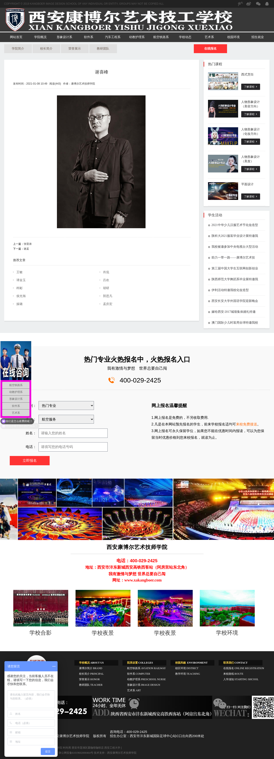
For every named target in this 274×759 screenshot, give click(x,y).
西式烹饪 (247, 74)
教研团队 (103, 48)
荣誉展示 (74, 48)
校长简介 (46, 48)
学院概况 (40, 37)
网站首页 (16, 37)
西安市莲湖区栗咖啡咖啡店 (88, 747)
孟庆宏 (107, 304)
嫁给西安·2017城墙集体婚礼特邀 (232, 311)
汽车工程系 (112, 37)
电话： (31, 447)
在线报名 (210, 48)
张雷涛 (28, 243)
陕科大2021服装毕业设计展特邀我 (233, 236)
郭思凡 (107, 296)
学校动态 (185, 37)
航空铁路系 (161, 37)
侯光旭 (21, 296)
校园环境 (233, 37)
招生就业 (257, 37)
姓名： (31, 433)
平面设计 (247, 184)
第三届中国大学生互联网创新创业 (233, 268)
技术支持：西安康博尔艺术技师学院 (115, 752)
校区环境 (186, 668)
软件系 (88, 37)
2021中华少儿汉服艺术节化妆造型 (233, 225)
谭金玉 (21, 280)
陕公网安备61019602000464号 (76, 752)
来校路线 (233, 673)
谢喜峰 (101, 72)
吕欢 (106, 280)
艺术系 (209, 37)
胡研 (106, 288)
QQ (266, 4)
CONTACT (235, 662)
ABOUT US (91, 662)
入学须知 (241, 679)
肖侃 (106, 272)
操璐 (19, 304)
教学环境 (187, 673)
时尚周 (67, 747)
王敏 (19, 272)
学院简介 (18, 48)
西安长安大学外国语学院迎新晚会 (233, 301)
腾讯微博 (240, 6)
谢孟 (26, 248)
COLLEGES (140, 662)
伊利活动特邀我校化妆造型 (228, 290)
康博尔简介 (90, 668)
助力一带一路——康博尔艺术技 (231, 257)
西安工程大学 (112, 747)
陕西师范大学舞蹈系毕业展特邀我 (233, 279)
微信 (258, 6)
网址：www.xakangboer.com (136, 580)
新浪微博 (249, 6)
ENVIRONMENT (191, 662)
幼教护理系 (137, 37)
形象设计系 (64, 37)
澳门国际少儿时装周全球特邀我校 (233, 322)
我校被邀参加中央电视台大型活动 (233, 246)
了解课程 (249, 86)
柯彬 (19, 288)
